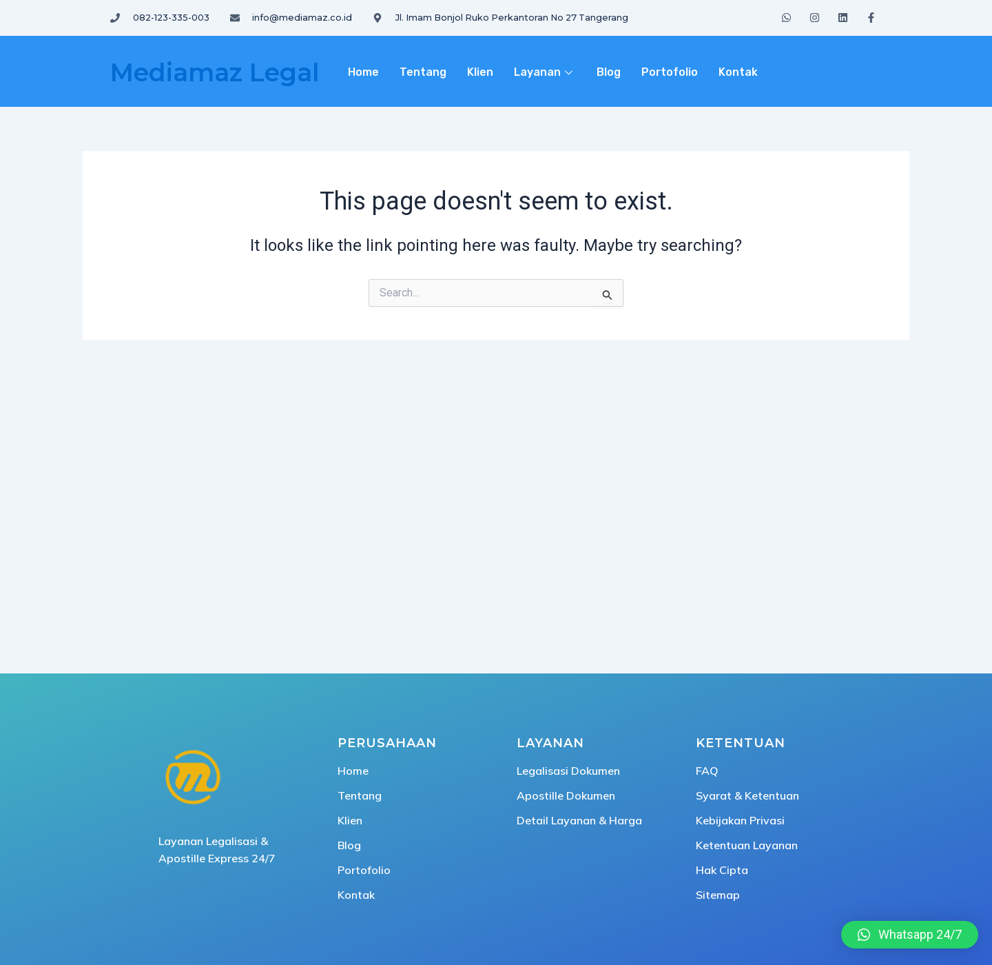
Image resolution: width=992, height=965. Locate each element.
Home (363, 72)
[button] (909, 934)
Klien (480, 72)
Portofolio (669, 72)
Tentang (423, 72)
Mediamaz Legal (214, 72)
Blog (609, 72)
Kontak (738, 72)
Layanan (545, 72)
